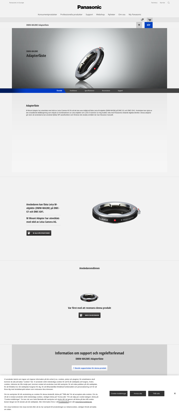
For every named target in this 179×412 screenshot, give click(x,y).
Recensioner (106, 90)
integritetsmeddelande (83, 402)
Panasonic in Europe (16, 3)
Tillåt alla (156, 393)
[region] (89, 393)
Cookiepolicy (63, 402)
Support (120, 90)
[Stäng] (175, 393)
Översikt (59, 90)
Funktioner (73, 90)
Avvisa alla (138, 393)
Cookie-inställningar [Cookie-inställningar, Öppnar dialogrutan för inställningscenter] (118, 393)
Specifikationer (89, 90)
